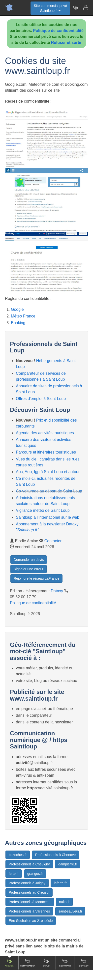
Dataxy (57, 591)
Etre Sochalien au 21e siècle (31, 921)
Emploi (46, 962)
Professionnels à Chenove (55, 855)
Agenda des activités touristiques (45, 433)
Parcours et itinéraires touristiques (46, 452)
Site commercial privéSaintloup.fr (50, 8)
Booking (18, 323)
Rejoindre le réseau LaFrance (36, 578)
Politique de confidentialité (58, 31)
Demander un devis (29, 560)
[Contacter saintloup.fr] (86, 7)
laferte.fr (60, 883)
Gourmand (65, 962)
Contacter (53, 541)
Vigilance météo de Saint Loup (43, 510)
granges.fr (35, 874)
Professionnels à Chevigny (29, 864)
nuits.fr (64, 902)
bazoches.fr (18, 855)
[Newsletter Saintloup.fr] (76, 7)
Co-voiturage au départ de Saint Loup (49, 491)
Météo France (23, 316)
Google (17, 309)
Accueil (9, 962)
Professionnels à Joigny (27, 883)
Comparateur (27, 962)
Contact (83, 962)
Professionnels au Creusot (29, 892)
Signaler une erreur (28, 569)
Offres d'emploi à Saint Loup (41, 399)
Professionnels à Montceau (30, 902)
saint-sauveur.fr (70, 911)
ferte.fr (14, 874)
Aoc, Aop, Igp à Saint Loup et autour (48, 472)
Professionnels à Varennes (29, 911)
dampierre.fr (67, 864)
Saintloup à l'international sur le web (47, 517)
